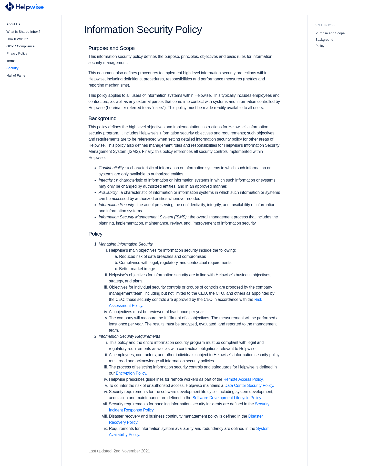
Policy (319, 46)
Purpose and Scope (330, 33)
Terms (10, 61)
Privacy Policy (16, 53)
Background (324, 39)
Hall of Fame (15, 75)
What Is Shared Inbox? (23, 32)
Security (12, 68)
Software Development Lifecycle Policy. (227, 398)
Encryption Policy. (131, 373)
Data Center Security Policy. (249, 385)
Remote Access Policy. (243, 379)
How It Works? (17, 39)
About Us (13, 24)
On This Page (325, 24)
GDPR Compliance (20, 46)
